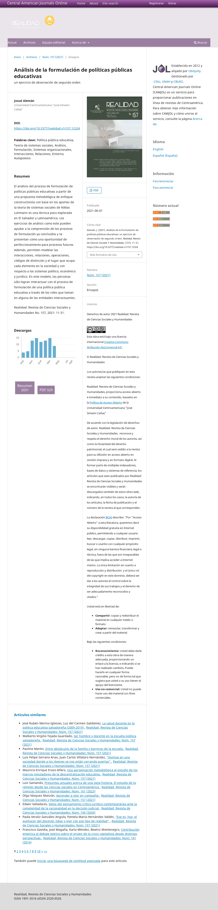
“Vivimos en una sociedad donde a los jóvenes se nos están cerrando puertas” (76, 759)
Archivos (29, 42)
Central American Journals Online (37, 3)
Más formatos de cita (103, 255)
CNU (157, 82)
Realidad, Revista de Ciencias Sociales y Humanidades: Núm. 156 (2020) (76, 810)
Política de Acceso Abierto (106, 402)
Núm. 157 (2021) (52, 57)
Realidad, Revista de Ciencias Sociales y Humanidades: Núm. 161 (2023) (77, 789)
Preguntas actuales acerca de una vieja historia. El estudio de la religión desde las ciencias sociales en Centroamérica (79, 785)
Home (81, 3)
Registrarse (156, 3)
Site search (110, 3)
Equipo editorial (53, 42)
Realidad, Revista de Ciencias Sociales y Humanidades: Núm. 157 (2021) (75, 729)
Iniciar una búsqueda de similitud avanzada (68, 861)
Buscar (200, 42)
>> (45, 851)
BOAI (109, 517)
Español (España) (165, 156)
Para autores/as (163, 187)
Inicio (17, 57)
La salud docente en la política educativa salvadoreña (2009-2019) (79, 725)
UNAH (166, 82)
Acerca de (79, 42)
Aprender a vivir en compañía (77, 795)
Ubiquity (194, 71)
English (158, 149)
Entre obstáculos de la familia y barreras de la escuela (84, 749)
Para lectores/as (163, 181)
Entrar (172, 3)
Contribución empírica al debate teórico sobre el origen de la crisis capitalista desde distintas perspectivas (81, 834)
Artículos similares (30, 714)
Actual (12, 42)
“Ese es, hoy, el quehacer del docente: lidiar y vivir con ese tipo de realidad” (80, 819)
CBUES (178, 82)
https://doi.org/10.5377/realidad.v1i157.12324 (47, 128)
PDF (96, 190)
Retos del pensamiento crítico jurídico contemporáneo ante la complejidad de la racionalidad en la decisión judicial (80, 806)
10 (38, 851)
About (94, 3)
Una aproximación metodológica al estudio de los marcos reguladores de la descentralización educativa (80, 772)
